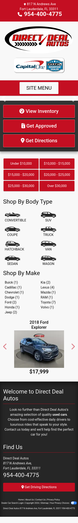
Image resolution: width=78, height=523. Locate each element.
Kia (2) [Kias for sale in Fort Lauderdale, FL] (46, 282)
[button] (3, 98)
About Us (29, 500)
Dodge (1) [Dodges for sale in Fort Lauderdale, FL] (12, 297)
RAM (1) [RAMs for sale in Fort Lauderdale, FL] (47, 297)
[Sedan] (12, 260)
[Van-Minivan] (48, 246)
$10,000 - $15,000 (57, 163)
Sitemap (44, 503)
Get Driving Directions (39, 487)
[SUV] (48, 217)
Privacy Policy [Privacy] (53, 500)
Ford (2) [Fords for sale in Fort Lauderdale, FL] (10, 302)
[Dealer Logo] (39, 39)
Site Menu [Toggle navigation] (39, 88)
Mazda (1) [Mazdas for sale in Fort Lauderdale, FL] (48, 292)
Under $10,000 (21, 163)
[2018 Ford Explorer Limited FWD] (39, 349)
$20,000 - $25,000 (57, 175)
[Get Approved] (39, 126)
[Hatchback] (14, 246)
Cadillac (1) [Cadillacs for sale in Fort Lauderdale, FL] (13, 287)
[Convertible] (15, 217)
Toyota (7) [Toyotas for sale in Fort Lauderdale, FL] (48, 302)
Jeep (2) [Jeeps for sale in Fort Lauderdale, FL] (11, 312)
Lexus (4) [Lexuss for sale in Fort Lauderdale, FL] (47, 287)
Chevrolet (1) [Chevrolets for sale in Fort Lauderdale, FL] (14, 292)
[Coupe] (12, 231)
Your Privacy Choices (63, 503)
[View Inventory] (39, 111)
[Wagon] (48, 260)
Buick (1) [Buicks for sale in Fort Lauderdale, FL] (11, 282)
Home (21, 500)
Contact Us (40, 500)
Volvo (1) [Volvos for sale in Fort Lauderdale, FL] (47, 307)
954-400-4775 (43, 14)
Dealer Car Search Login (12, 503)
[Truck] (48, 231)
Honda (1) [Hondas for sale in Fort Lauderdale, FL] (12, 307)
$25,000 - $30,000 (21, 186)
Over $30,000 (57, 186)
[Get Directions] (39, 140)
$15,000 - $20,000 (21, 175)
